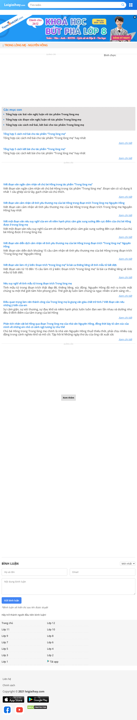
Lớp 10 (51, 629)
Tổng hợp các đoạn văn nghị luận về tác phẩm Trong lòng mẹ (42, 119)
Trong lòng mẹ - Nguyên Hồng (26, 45)
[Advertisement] (68, 81)
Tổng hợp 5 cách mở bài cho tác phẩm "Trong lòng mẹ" (34, 134)
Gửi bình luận (11, 600)
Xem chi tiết (125, 143)
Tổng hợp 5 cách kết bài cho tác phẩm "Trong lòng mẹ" (34, 149)
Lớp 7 (5, 642)
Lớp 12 (51, 623)
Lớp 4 (50, 648)
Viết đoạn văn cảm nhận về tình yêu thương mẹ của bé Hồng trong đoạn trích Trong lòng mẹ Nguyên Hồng (63, 203)
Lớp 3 (5, 655)
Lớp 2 (50, 655)
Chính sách (9, 685)
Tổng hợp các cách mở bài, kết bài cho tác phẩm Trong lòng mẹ (43, 124)
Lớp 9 (5, 635)
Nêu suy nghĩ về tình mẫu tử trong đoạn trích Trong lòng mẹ (37, 283)
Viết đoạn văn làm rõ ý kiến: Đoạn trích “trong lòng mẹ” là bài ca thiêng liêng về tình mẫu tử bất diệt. (60, 265)
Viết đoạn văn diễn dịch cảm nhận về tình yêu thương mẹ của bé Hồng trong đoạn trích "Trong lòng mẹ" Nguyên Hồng (67, 244)
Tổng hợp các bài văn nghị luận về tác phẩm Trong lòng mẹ (41, 114)
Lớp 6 (50, 642)
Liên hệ (7, 679)
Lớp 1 (5, 661)
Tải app (52, 661)
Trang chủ (7, 623)
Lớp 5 (5, 648)
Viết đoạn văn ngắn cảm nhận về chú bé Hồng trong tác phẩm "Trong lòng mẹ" (48, 184)
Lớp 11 (6, 629)
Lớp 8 (50, 635)
